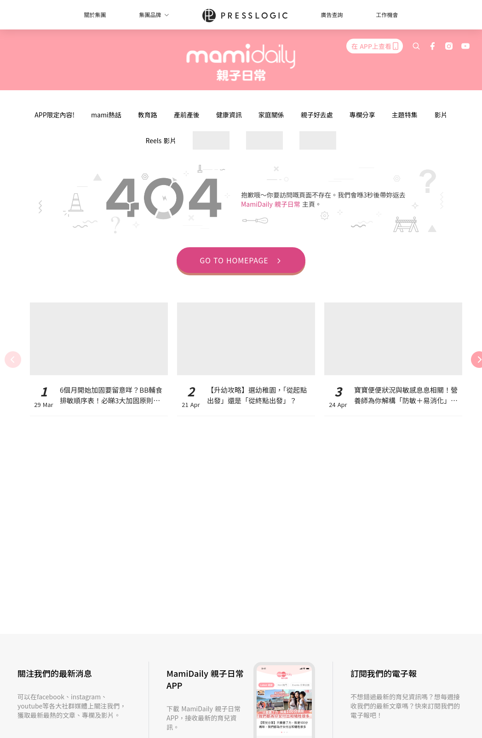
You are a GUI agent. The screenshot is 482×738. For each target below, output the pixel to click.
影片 (441, 114)
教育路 (147, 114)
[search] (416, 46)
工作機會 (387, 14)
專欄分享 (362, 114)
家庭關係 (271, 114)
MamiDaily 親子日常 (271, 204)
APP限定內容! (54, 114)
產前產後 (187, 114)
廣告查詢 (332, 14)
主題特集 (405, 114)
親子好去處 (317, 114)
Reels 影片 (161, 140)
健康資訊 (229, 114)
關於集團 (95, 14)
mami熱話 (106, 114)
